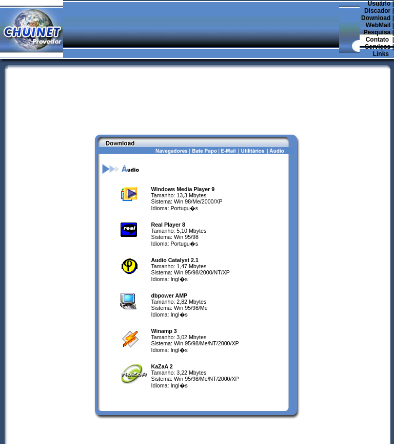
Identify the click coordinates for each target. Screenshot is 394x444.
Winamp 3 (164, 302)
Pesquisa (377, 32)
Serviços (377, 46)
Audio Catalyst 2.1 (175, 231)
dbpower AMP (169, 267)
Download (375, 18)
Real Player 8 (168, 196)
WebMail (378, 25)
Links (381, 54)
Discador (377, 10)
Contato (377, 39)
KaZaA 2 (162, 338)
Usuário (379, 3)
